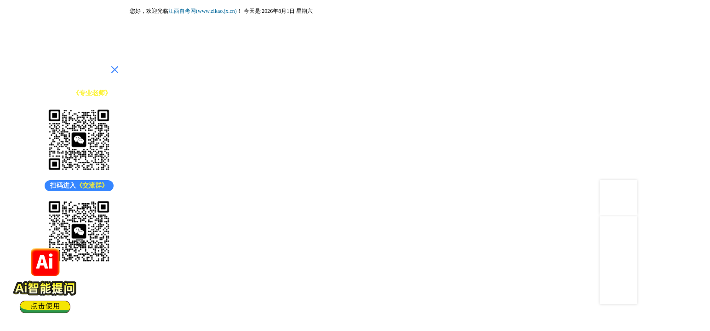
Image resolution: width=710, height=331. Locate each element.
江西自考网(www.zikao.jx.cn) (202, 11)
